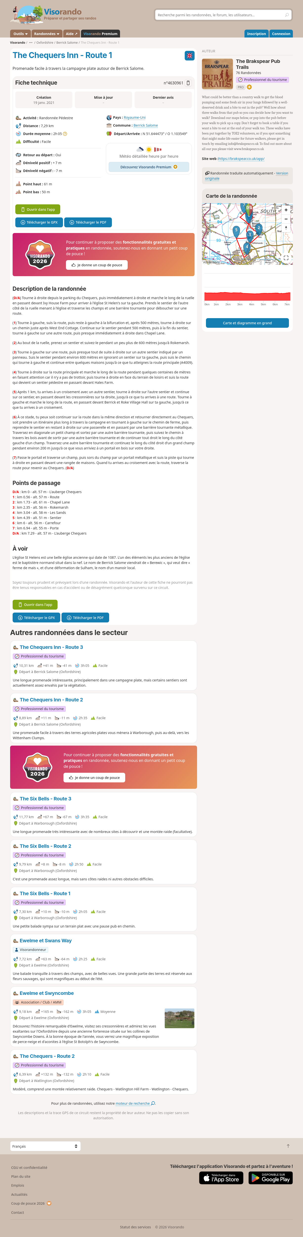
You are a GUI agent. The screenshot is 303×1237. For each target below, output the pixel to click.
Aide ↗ (72, 33)
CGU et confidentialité (29, 1167)
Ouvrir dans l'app (38, 209)
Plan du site (20, 1176)
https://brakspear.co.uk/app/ (242, 158)
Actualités (19, 1194)
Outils (20, 33)
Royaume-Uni (135, 117)
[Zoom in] (286, 210)
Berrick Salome (146, 125)
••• (31, 42)
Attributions (211, 262)
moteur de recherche (135, 1103)
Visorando (17, 42)
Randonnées (47, 33)
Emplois (17, 1185)
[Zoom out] (286, 218)
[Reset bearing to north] (286, 227)
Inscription (256, 33)
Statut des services (135, 1227)
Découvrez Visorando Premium (149, 167)
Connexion (281, 33)
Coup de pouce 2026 (31, 1203)
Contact (17, 1212)
